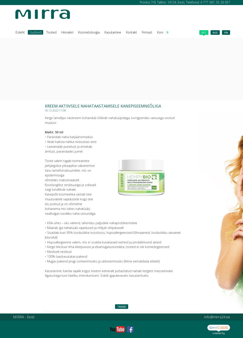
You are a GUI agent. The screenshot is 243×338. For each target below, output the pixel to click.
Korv (162, 32)
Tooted (51, 32)
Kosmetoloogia (89, 32)
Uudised (35, 32)
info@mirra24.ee (217, 317)
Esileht (20, 32)
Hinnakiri (67, 32)
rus (215, 32)
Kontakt (131, 32)
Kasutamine (113, 32)
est (204, 33)
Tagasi (121, 306)
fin (226, 32)
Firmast (147, 32)
